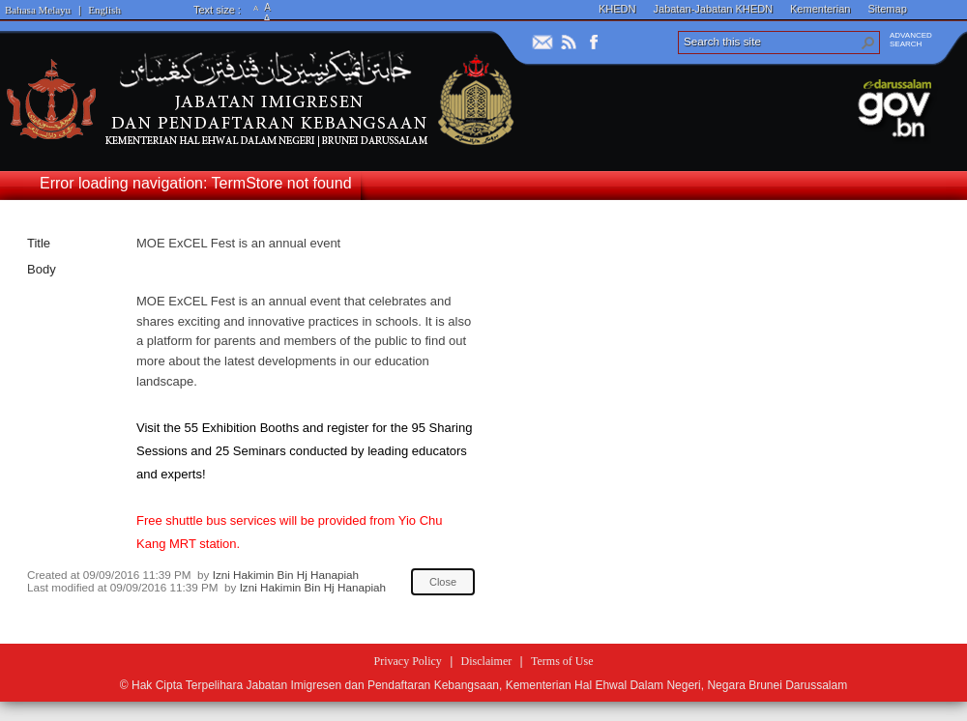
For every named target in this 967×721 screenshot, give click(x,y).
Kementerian (820, 8)
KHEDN (617, 8)
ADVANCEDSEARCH (911, 39)
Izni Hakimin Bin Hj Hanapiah (286, 574)
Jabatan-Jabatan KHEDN (714, 8)
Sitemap (886, 8)
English (104, 9)
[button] (868, 42)
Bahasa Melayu (38, 9)
